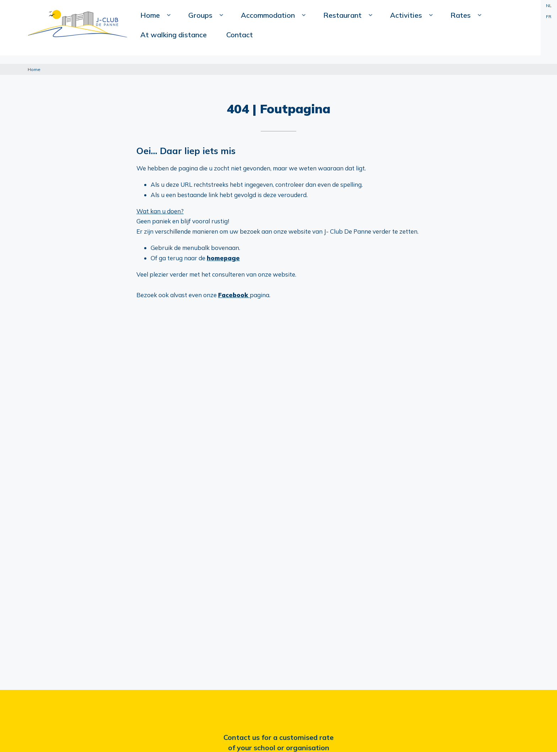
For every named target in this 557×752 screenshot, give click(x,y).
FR (548, 16)
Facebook (234, 295)
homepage (223, 258)
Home (171, 52)
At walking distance (462, 35)
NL (548, 5)
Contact (513, 35)
